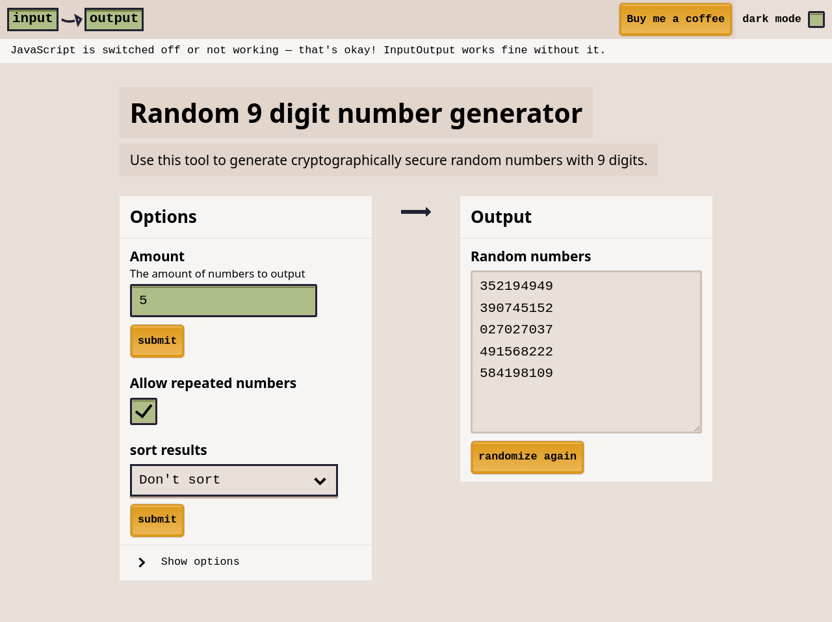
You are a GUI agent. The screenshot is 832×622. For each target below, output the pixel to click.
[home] (75, 19)
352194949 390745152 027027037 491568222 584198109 (586, 352)
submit (157, 341)
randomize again (527, 456)
